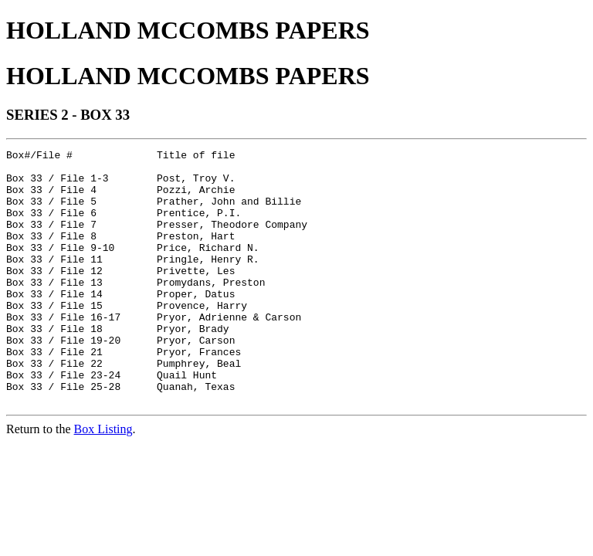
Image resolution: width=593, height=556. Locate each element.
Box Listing (103, 479)
